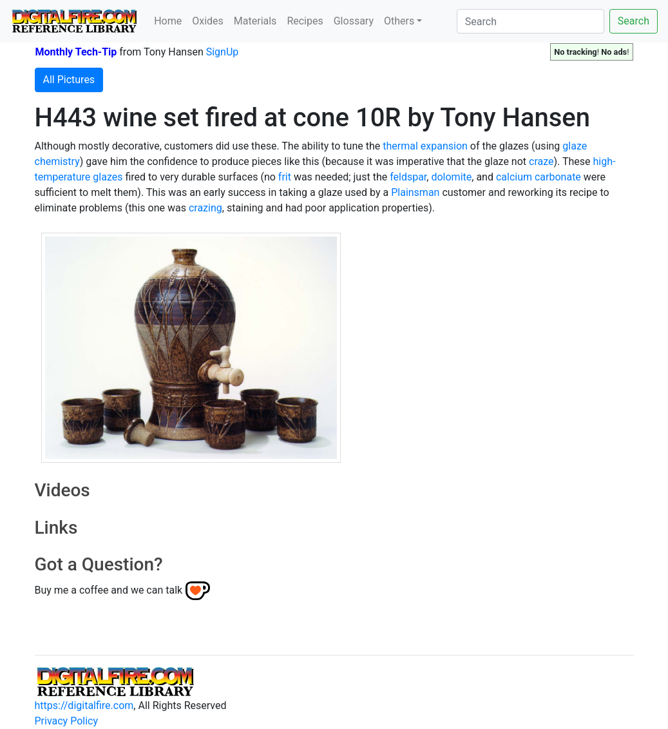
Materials (255, 21)
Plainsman (415, 192)
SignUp (222, 52)
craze (541, 161)
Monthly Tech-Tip (76, 52)
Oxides (208, 21)
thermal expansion (425, 146)
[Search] (530, 21)
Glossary (354, 21)
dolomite (451, 177)
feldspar (408, 177)
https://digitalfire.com (84, 705)
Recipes (305, 21)
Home (168, 21)
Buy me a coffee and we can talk (109, 590)
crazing (205, 208)
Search (633, 21)
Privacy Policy (67, 721)
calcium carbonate (538, 177)
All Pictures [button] (69, 79)
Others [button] (399, 21)
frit (284, 177)
